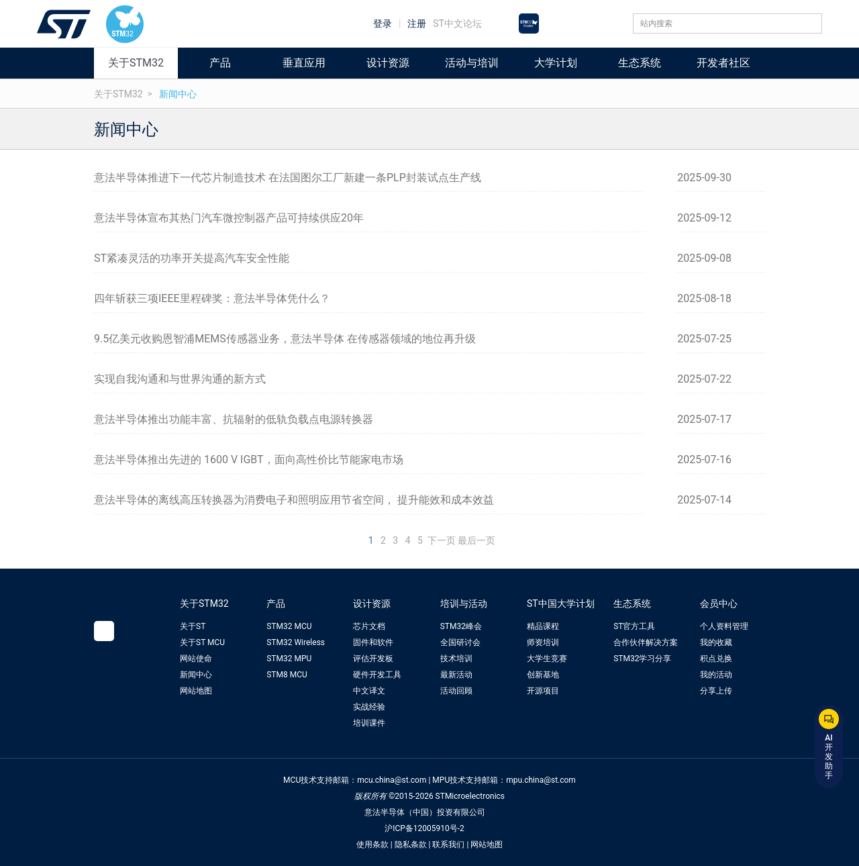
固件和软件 (373, 642)
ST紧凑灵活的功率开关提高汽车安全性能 (191, 258)
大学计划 (555, 62)
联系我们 (448, 844)
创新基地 (543, 674)
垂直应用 (304, 62)
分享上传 (716, 690)
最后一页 (476, 540)
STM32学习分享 (642, 658)
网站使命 (196, 658)
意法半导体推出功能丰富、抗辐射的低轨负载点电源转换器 (233, 419)
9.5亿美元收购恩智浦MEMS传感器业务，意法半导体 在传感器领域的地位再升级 (285, 338)
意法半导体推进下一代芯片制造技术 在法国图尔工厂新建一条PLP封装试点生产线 (287, 177)
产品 (220, 62)
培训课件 (369, 723)
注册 (416, 23)
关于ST (192, 626)
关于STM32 (136, 62)
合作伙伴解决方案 (645, 642)
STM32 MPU (288, 658)
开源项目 (543, 690)
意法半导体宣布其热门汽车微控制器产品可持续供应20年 (229, 217)
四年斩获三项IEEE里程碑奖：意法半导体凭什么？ (212, 298)
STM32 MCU (288, 626)
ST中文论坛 (457, 23)
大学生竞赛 (547, 658)
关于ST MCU (202, 642)
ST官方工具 (634, 626)
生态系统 (639, 62)
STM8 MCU (286, 674)
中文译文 (369, 690)
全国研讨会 (460, 642)
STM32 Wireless (295, 642)
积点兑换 (716, 658)
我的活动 (716, 674)
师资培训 (543, 642)
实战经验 (369, 707)
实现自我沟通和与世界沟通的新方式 (180, 379)
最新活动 (456, 674)
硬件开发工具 (377, 674)
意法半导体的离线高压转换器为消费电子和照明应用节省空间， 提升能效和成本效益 (294, 499)
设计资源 (387, 62)
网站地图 (196, 690)
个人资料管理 (724, 626)
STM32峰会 (461, 626)
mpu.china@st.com (541, 780)
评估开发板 (373, 658)
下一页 (441, 540)
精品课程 (543, 626)
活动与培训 (472, 62)
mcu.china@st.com (391, 780)
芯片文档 (369, 626)
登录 (382, 23)
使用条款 (372, 844)
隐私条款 (411, 844)
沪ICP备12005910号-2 (424, 828)
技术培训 (456, 658)
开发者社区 (723, 62)
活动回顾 (456, 690)
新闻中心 (178, 94)
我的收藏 (716, 642)
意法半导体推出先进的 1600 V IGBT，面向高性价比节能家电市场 (248, 459)
